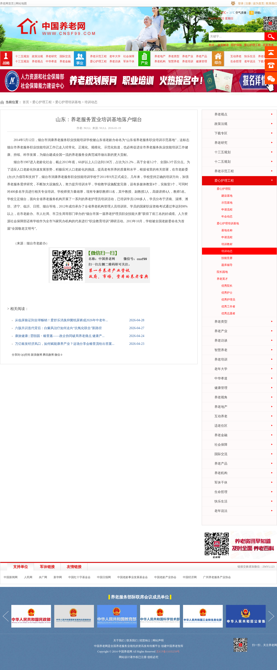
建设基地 (226, 195)
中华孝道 (51, 61)
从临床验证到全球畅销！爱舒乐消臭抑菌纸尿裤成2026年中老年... (61, 320)
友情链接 (74, 567)
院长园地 (222, 271)
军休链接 (47, 567)
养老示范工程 (98, 56)
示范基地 (226, 202)
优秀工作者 (228, 306)
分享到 (16, 354)
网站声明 (158, 640)
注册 (248, 3)
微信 (57, 354)
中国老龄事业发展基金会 (132, 577)
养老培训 (187, 61)
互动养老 (235, 56)
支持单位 (20, 567)
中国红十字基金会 (79, 577)
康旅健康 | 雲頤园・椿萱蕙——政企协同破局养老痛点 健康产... (60, 336)
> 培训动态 (89, 102)
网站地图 (21, 3)
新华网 (58, 577)
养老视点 (37, 61)
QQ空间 (25, 354)
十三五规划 (22, 61)
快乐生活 (249, 56)
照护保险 (236, 45)
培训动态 (226, 251)
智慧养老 (173, 61)
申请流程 (226, 209)
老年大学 (114, 56)
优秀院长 (226, 285)
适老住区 (220, 425)
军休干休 (128, 61)
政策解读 (223, 45)
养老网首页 (7, 3)
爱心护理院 (224, 188)
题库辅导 (226, 265)
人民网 (28, 577)
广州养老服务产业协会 (217, 577)
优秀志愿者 (228, 313)
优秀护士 (226, 292)
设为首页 (258, 3)
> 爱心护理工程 (41, 102)
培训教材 (226, 244)
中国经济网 (190, 577)
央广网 (43, 577)
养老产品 (201, 56)
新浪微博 (36, 354)
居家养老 (268, 45)
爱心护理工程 (252, 45)
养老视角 (263, 56)
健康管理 (201, 61)
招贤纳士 (145, 640)
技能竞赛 (226, 258)
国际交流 (65, 56)
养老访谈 (114, 61)
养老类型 (173, 56)
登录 (241, 3)
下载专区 (263, 61)
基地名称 (226, 230)
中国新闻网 (11, 577)
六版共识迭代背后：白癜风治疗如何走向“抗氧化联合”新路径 (58, 328)
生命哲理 (235, 61)
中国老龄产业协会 (165, 577)
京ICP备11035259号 (168, 651)
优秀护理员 (228, 299)
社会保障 (128, 56)
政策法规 (37, 56)
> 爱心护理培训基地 (67, 102)
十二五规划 (22, 56)
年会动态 (226, 216)
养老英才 (222, 278)
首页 (26, 102)
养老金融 (65, 61)
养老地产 (160, 56)
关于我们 (118, 640)
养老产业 (187, 56)
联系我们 (271, 3)
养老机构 (160, 61)
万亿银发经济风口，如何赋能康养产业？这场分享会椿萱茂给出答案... (64, 344)
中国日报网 (104, 577)
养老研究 (51, 56)
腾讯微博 (48, 354)
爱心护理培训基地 (228, 223)
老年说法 (249, 61)
